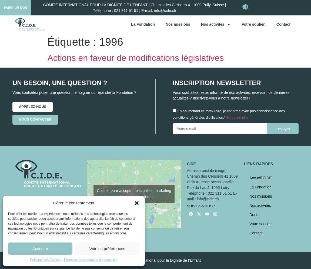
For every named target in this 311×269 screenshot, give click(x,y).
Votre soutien (253, 24)
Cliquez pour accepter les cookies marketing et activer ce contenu (134, 193)
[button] (136, 203)
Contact (283, 24)
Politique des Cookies (45, 260)
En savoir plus (237, 118)
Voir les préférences (107, 248)
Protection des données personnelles (90, 260)
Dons (253, 214)
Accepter (40, 248)
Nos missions (178, 24)
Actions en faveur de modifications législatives (136, 58)
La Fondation (143, 24)
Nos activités (216, 24)
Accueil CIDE (260, 178)
